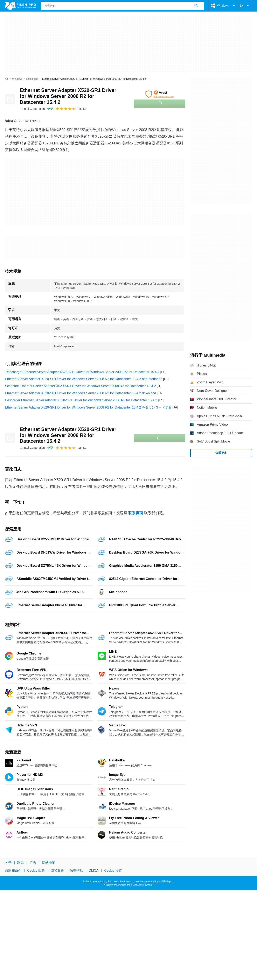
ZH (245, 5)
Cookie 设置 (113, 870)
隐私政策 (57, 870)
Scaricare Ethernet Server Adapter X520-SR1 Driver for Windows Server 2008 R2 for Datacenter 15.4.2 (80, 386)
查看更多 (221, 452)
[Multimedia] (32, 79)
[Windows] (17, 79)
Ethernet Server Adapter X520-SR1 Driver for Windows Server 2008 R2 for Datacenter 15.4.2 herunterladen (83, 379)
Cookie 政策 (36, 870)
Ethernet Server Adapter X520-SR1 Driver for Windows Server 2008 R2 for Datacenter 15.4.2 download (80, 393)
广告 (33, 862)
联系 (20, 862)
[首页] (6, 79)
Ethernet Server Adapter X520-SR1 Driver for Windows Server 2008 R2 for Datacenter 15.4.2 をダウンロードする (88, 407)
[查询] (122, 6)
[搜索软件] (196, 6)
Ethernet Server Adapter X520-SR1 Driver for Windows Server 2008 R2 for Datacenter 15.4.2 (68, 96)
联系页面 (135, 513)
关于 (8, 862)
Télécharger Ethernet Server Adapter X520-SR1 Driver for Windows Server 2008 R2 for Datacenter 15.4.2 (82, 372)
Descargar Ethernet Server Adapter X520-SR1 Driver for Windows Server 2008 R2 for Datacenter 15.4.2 (81, 400)
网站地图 (48, 862)
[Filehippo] (20, 6)
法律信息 (76, 870)
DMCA (93, 870)
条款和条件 (13, 870)
